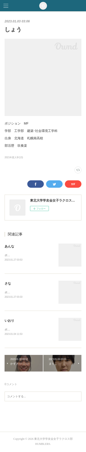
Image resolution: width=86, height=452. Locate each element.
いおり (9, 321)
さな (8, 284)
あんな (9, 246)
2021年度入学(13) (14, 157)
